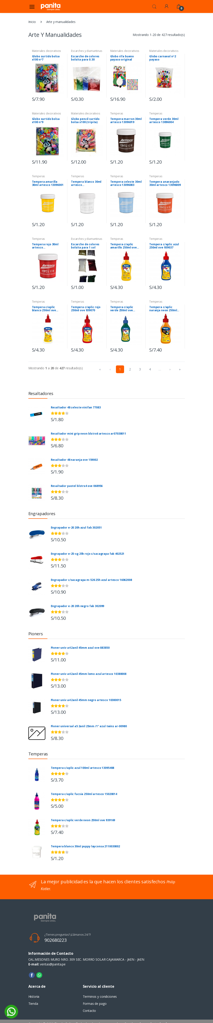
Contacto (89, 1010)
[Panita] (50, 6)
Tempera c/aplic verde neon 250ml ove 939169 (83, 820)
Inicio (32, 22)
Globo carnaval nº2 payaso (162, 58)
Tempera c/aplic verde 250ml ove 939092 (121, 309)
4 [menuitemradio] (150, 369)
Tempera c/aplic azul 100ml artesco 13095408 (82, 768)
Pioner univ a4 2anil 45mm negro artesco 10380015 (86, 700)
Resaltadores (40, 393)
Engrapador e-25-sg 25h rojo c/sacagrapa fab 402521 (88, 553)
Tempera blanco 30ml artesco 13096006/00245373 (86, 183)
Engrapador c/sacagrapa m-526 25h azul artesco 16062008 (91, 580)
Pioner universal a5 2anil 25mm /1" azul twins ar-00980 (89, 726)
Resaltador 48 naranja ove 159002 (74, 459)
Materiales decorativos (46, 51)
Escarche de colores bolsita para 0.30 (85, 58)
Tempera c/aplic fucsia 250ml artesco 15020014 (84, 794)
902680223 (55, 940)
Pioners (35, 633)
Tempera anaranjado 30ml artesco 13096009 (165, 183)
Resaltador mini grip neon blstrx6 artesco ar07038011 (88, 433)
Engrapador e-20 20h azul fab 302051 (76, 527)
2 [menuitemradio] (130, 369)
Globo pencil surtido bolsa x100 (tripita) (85, 120)
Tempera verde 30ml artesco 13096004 (163, 120)
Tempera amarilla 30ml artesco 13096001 (48, 183)
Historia (33, 996)
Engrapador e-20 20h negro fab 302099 (77, 606)
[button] (154, 6)
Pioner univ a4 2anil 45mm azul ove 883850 (80, 647)
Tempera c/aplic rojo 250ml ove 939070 (85, 309)
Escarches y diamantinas (86, 51)
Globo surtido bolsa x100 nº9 (46, 120)
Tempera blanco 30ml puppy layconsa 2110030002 (85, 846)
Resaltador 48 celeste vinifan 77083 (76, 407)
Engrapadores (41, 513)
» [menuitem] (180, 369)
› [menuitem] (169, 369)
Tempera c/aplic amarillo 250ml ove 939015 (123, 246)
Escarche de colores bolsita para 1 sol (85, 246)
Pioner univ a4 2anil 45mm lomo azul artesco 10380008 (89, 674)
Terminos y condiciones (100, 996)
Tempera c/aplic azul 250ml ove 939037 (164, 246)
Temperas (116, 113)
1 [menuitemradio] (120, 369)
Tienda (33, 1003)
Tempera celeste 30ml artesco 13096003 (126, 183)
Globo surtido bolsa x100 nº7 (46, 58)
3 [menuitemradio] (140, 369)
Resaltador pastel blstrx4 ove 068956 (77, 486)
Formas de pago (95, 1003)
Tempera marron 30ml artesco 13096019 (126, 120)
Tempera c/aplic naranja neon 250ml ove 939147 (163, 309)
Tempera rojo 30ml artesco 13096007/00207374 (45, 246)
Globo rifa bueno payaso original (122, 58)
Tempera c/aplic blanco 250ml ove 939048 (44, 309)
